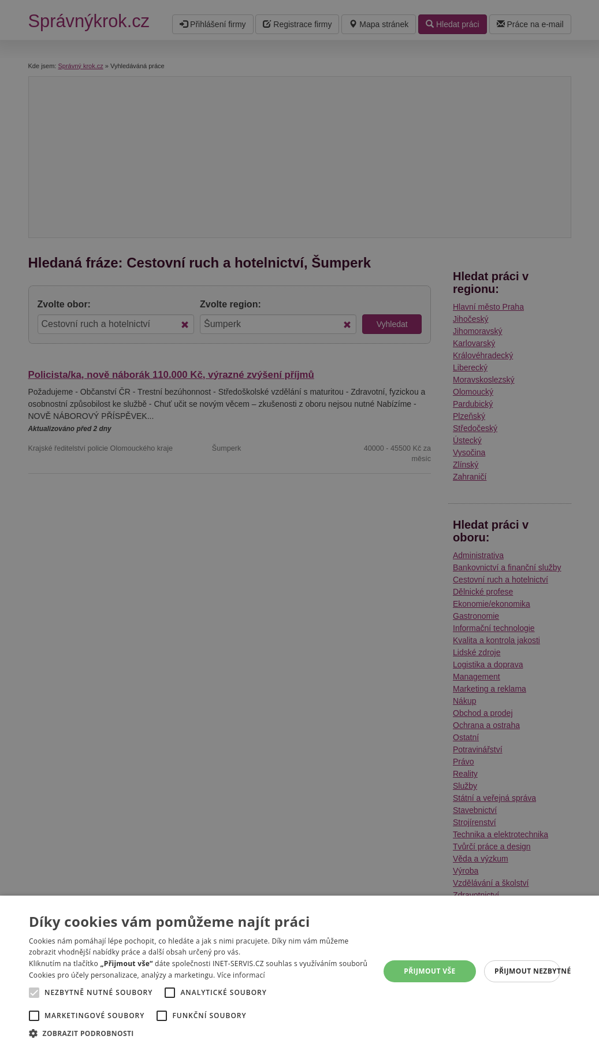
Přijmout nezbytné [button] (527, 971)
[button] (203, 1032)
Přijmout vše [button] (429, 971)
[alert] (299, 523)
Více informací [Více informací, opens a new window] (241, 975)
